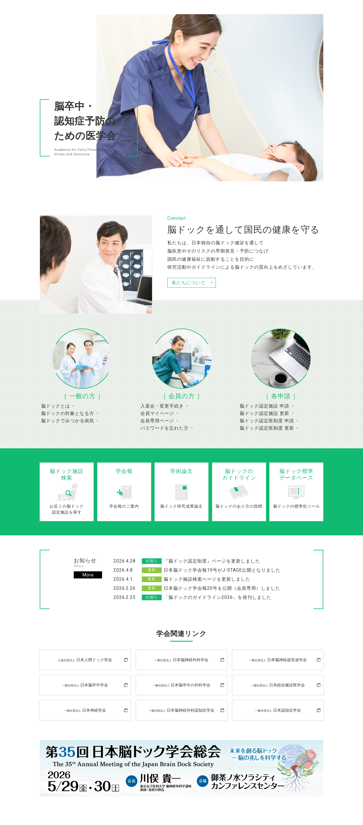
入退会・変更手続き (162, 406)
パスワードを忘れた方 (164, 428)
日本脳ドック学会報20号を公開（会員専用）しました (222, 588)
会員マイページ (157, 413)
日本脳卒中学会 (85, 685)
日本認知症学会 (278, 710)
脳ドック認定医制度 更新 (267, 428)
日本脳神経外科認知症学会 (181, 710)
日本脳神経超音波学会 (278, 660)
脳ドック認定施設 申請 (264, 406)
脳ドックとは (55, 406)
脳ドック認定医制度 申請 (267, 420)
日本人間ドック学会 (85, 660)
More (88, 575)
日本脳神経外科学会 (181, 660)
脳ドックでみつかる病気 (67, 420)
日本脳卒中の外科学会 (181, 685)
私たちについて (189, 282)
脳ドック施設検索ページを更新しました (207, 579)
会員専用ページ (157, 420)
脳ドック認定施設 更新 (264, 413)
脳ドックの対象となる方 (67, 413)
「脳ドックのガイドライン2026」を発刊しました (217, 597)
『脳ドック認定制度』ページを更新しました (212, 561)
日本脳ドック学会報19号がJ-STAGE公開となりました (222, 570)
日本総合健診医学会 (278, 685)
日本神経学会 (85, 710)
